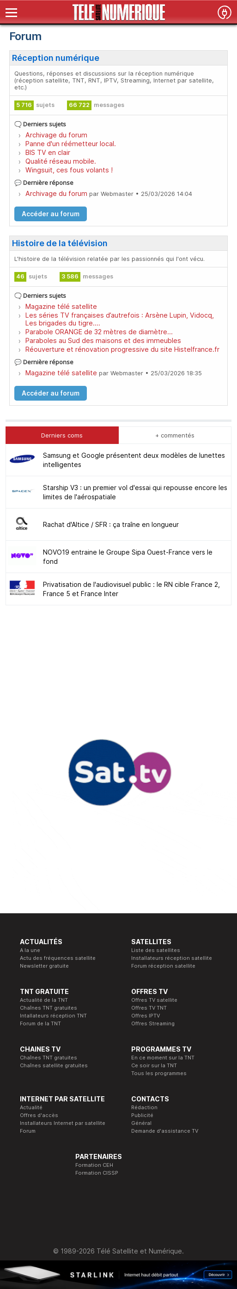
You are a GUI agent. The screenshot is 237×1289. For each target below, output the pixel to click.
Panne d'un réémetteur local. (70, 144)
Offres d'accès (39, 1115)
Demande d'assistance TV (164, 1131)
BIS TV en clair (47, 152)
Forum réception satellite (163, 966)
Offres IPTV (145, 1015)
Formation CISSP (96, 1173)
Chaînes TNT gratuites (48, 1008)
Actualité (31, 1107)
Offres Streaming (153, 1023)
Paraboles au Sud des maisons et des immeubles (103, 340)
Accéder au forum (50, 214)
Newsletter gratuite (44, 966)
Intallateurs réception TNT (53, 1015)
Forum (28, 1131)
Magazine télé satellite (61, 306)
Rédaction (144, 1107)
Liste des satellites (155, 950)
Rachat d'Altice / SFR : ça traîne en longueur (111, 524)
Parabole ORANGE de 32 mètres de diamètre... (99, 332)
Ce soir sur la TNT (154, 1065)
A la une (30, 950)
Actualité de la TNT (44, 1000)
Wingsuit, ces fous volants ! (69, 170)
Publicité (142, 1115)
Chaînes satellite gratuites (54, 1065)
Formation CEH (94, 1165)
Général (141, 1123)
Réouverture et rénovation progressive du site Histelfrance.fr (122, 349)
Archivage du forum (56, 135)
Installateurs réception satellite (171, 958)
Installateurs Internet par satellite (62, 1123)
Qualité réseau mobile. (60, 161)
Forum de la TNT (40, 1023)
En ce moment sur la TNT (162, 1057)
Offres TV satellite (154, 1000)
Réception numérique (55, 58)
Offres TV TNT (149, 1008)
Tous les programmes (159, 1073)
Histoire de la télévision (60, 243)
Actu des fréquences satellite (58, 958)
